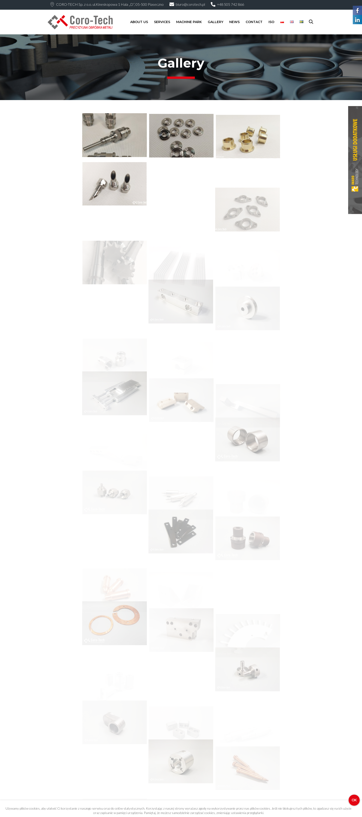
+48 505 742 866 (230, 4)
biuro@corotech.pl (190, 4)
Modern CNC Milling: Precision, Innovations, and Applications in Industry (207, 780)
